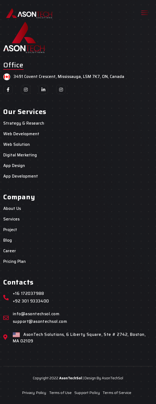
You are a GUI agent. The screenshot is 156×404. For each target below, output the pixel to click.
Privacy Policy (34, 393)
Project (10, 230)
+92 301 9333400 (31, 301)
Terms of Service (117, 393)
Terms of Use (60, 393)
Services (11, 219)
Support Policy (87, 393)
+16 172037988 (28, 294)
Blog (7, 240)
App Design (14, 166)
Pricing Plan (14, 261)
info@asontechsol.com (36, 314)
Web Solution (16, 144)
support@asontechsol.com (40, 321)
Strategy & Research (23, 123)
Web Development (21, 134)
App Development (20, 176)
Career (9, 251)
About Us (12, 209)
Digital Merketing (20, 155)
